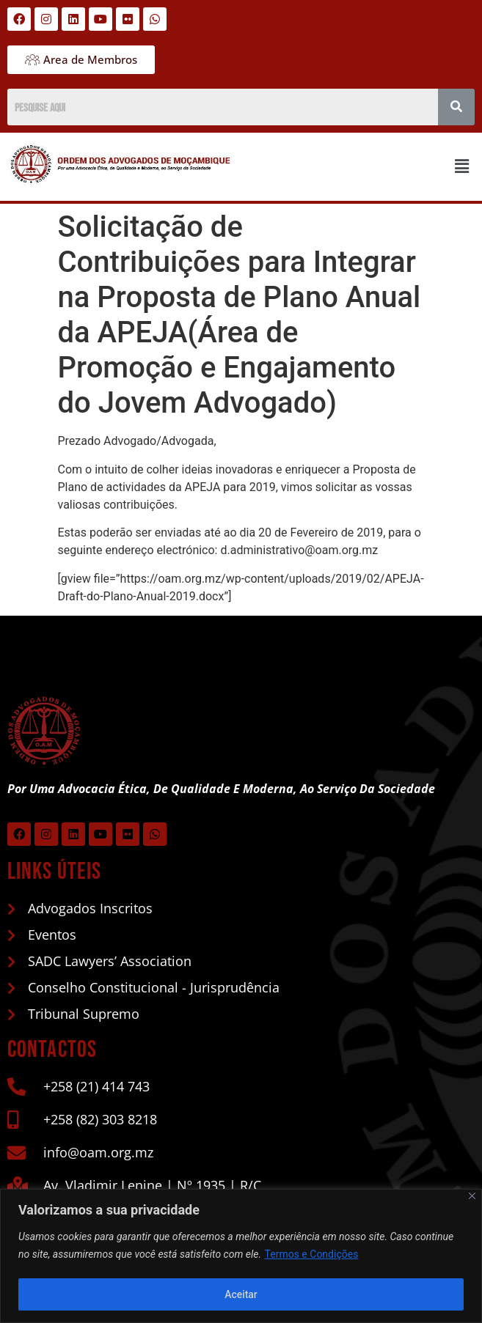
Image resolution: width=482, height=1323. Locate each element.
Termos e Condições (312, 1255)
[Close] (472, 1196)
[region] (241, 1256)
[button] (462, 167)
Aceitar (241, 1294)
